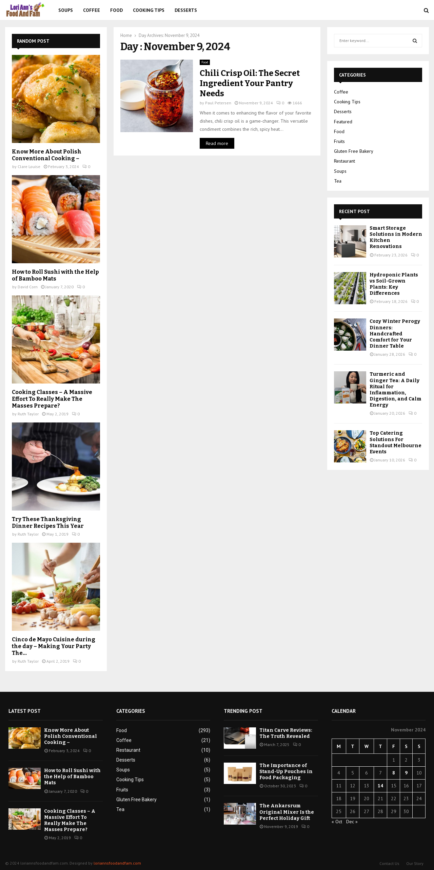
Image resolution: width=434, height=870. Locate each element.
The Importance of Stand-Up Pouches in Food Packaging (286, 772)
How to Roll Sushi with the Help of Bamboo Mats (55, 275)
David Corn (28, 286)
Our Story (414, 863)
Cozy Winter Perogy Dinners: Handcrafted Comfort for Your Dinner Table (395, 333)
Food (116, 10)
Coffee (91, 10)
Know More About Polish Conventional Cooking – (46, 155)
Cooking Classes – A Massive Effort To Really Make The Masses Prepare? (52, 399)
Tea (337, 181)
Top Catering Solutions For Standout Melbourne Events (395, 442)
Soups (65, 10)
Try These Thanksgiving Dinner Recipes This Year (48, 522)
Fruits (339, 141)
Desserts (186, 10)
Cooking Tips (148, 10)
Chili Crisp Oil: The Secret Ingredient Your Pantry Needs (250, 83)
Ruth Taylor (28, 413)
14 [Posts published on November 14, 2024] (380, 786)
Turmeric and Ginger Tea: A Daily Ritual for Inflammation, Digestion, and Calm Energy (395, 389)
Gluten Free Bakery (353, 151)
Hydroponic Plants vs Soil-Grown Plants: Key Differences (394, 284)
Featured (343, 122)
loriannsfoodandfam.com (117, 863)
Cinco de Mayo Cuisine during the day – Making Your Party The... (53, 646)
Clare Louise (29, 166)
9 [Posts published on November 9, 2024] (406, 773)
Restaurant (344, 161)
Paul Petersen (218, 102)
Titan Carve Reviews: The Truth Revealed (285, 733)
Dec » (352, 822)
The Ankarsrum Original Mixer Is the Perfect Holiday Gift (286, 812)
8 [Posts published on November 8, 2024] (393, 773)
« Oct (337, 822)
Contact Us (389, 863)
